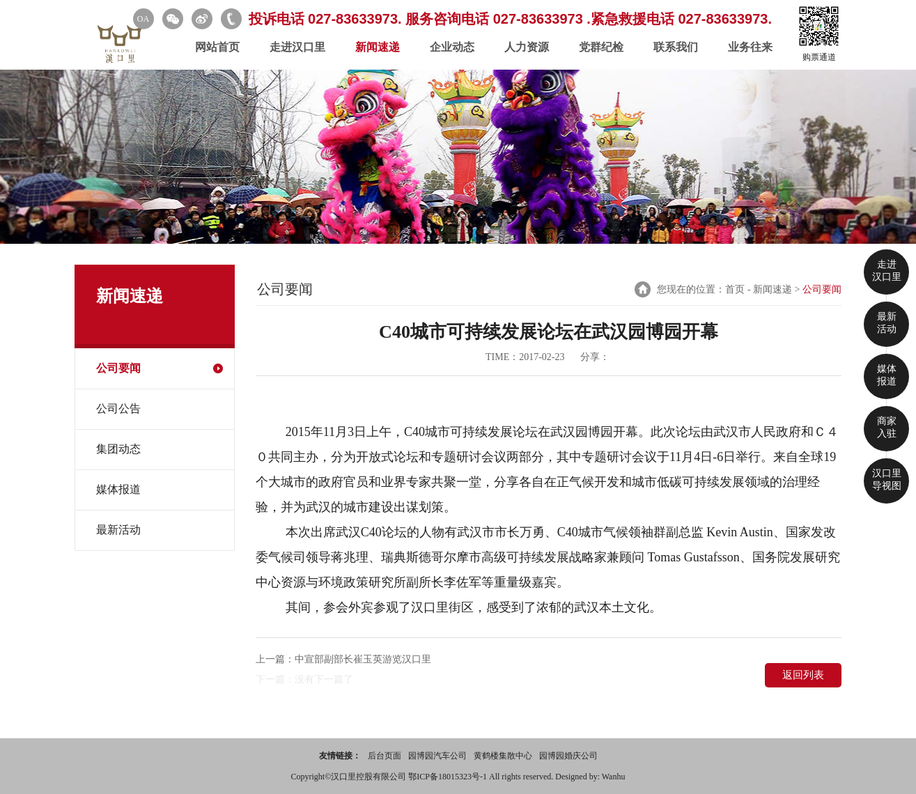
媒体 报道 (886, 375)
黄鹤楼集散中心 (503, 756)
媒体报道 (118, 489)
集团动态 (118, 449)
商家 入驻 (886, 427)
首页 (735, 289)
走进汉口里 (297, 47)
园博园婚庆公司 (568, 756)
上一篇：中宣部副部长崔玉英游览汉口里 (343, 659)
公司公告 (118, 408)
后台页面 (384, 756)
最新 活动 (886, 322)
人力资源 (526, 47)
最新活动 (118, 530)
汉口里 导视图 (886, 479)
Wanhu (614, 776)
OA (143, 19)
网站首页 (217, 47)
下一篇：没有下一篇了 (304, 679)
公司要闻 (118, 368)
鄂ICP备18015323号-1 (448, 776)
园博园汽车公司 (437, 756)
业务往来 (750, 47)
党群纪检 (601, 47)
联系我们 (675, 47)
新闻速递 (377, 47)
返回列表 (803, 674)
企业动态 (452, 47)
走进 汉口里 (886, 270)
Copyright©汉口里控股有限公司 (350, 776)
